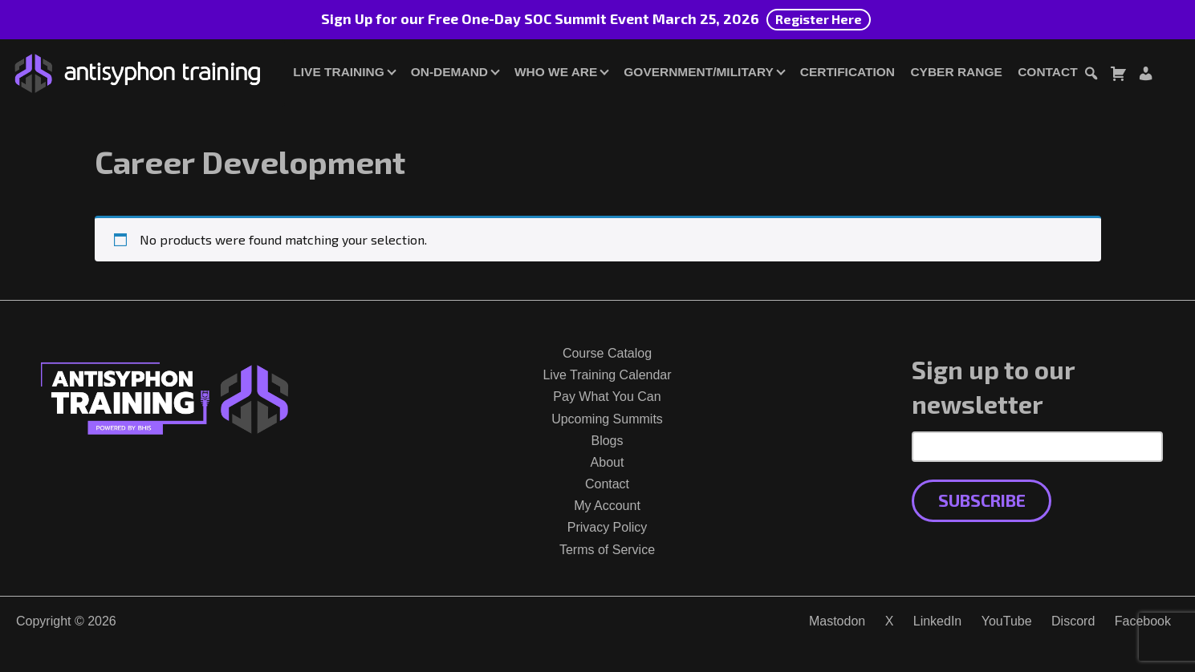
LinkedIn (937, 621)
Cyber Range (956, 72)
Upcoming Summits (607, 419)
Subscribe (982, 500)
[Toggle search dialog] (1090, 76)
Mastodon (837, 621)
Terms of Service (607, 550)
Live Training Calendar (607, 375)
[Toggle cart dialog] (1118, 76)
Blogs (607, 440)
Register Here (818, 18)
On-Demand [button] (449, 72)
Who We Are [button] (555, 72)
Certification (847, 72)
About (607, 462)
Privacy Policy (607, 527)
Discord (1073, 621)
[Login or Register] (1145, 76)
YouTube (1007, 621)
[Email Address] (1037, 446)
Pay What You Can (607, 396)
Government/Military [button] (698, 72)
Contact (1047, 72)
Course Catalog (607, 353)
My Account (607, 505)
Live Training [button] (338, 72)
